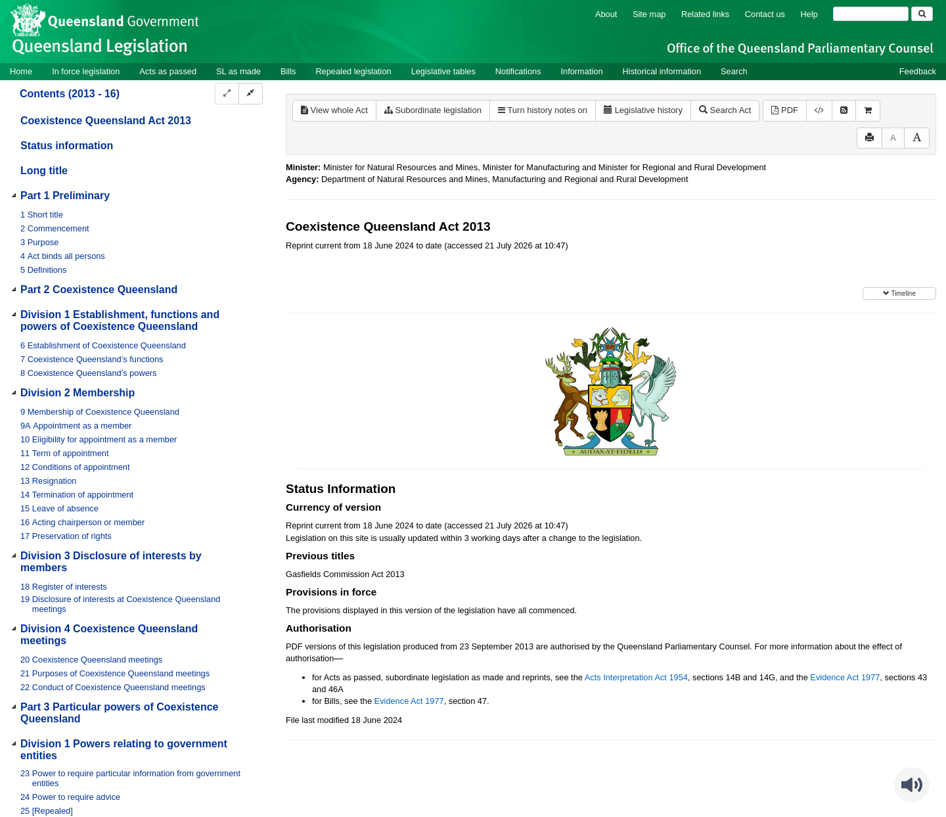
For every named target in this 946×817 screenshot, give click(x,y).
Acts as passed (167, 71)
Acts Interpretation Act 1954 (636, 677)
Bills (288, 71)
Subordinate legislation (433, 110)
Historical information (662, 71)
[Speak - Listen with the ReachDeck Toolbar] (912, 785)
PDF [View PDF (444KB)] (784, 110)
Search (734, 71)
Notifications (518, 71)
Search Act (725, 110)
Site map (649, 14)
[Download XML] (819, 111)
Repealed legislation (353, 71)
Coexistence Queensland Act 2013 (105, 120)
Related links (705, 14)
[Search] (871, 14)
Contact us (765, 14)
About (606, 14)
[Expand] (227, 94)
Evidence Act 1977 (845, 677)
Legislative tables (443, 71)
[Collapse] (250, 94)
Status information (66, 145)
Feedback (917, 71)
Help (809, 14)
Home (21, 71)
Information (582, 71)
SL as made (238, 71)
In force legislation (86, 71)
